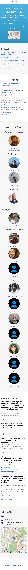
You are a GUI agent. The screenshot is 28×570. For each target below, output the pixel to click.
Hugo (21, 565)
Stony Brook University (18, 18)
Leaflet (18, 552)
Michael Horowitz (8, 102)
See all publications (8, 500)
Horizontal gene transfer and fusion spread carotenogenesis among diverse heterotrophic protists (13, 479)
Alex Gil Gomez (11, 100)
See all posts (6, 68)
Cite (2, 419)
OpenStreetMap (24, 552)
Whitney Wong (14, 386)
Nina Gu (3, 94)
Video (6, 104)
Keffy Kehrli (14, 326)
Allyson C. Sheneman (14, 185)
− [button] (3, 531)
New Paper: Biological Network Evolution (13, 60)
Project (3, 104)
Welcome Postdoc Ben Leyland (11, 57)
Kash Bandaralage (14, 246)
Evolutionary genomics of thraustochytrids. (14, 99)
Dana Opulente (19, 109)
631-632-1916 (9, 519)
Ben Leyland (4, 100)
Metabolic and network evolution (11, 107)
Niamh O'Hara (4, 87)
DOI (12, 472)
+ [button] (3, 529)
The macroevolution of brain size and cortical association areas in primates (12, 425)
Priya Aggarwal (14, 276)
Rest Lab (14, 2)
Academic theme (14, 565)
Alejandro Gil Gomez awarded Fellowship (13, 64)
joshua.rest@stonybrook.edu (12, 516)
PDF (2, 472)
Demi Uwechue (14, 226)
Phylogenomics (7, 112)
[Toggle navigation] (1, 2)
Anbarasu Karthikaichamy (19, 102)
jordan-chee (8, 94)
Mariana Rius (19, 100)
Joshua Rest (12, 87)
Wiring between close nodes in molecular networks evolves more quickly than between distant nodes (13, 459)
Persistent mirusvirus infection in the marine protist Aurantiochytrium (13, 440)
